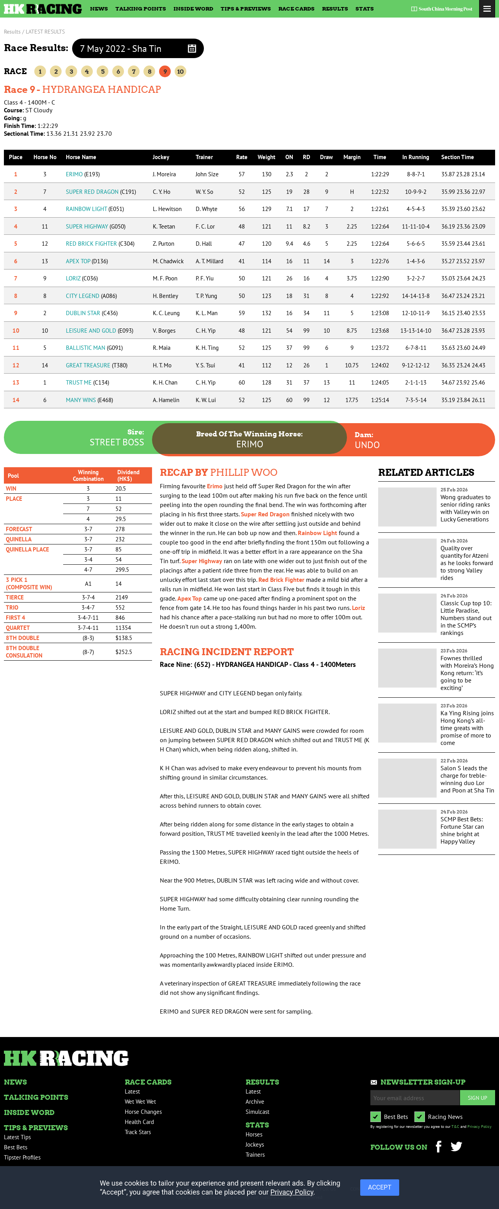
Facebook (438, 1147)
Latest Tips (17, 1137)
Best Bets (15, 1147)
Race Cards (296, 8)
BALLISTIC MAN (94, 347)
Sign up (477, 1097)
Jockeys (255, 1144)
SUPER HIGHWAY (96, 226)
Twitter (456, 1147)
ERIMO (83, 174)
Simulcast (257, 1111)
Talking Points (140, 8)
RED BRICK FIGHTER (100, 243)
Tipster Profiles (22, 1157)
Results (335, 8)
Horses (254, 1134)
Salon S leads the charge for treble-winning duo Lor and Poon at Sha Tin (467, 779)
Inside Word (193, 8)
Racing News (445, 1116)
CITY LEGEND (91, 296)
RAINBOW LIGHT (95, 209)
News (99, 8)
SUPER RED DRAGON (101, 191)
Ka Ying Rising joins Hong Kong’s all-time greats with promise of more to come (467, 727)
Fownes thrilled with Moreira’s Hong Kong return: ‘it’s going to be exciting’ (467, 672)
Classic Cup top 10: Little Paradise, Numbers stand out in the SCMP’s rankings (466, 617)
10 (180, 71)
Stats (365, 8)
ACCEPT (379, 1187)
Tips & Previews (246, 8)
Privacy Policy (479, 1126)
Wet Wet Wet (140, 1101)
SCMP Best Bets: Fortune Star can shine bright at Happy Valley (462, 830)
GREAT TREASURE (96, 365)
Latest (132, 1091)
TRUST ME (87, 382)
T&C (455, 1126)
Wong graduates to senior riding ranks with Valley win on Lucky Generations (466, 508)
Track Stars (138, 1132)
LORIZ (82, 278)
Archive (255, 1101)
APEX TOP (87, 261)
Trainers (255, 1154)
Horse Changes (143, 1111)
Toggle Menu (487, 8)
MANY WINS (89, 400)
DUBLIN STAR (92, 313)
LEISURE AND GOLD (99, 330)
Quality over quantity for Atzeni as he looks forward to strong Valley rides (467, 562)
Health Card (139, 1122)
